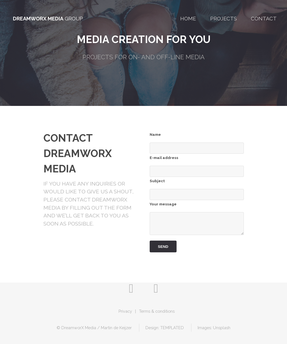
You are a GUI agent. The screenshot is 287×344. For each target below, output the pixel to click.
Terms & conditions (157, 311)
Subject (157, 181)
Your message (163, 204)
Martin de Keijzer (116, 327)
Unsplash (221, 327)
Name (155, 134)
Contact (264, 19)
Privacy (125, 311)
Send (163, 247)
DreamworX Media (38, 19)
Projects (223, 19)
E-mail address (164, 158)
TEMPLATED (172, 327)
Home (188, 19)
